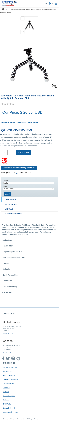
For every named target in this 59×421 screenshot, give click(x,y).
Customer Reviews (13, 214)
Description (10, 199)
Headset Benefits (8, 384)
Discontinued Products (10, 412)
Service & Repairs (9, 396)
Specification (11, 204)
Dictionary (6, 388)
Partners (6, 392)
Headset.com (21, 419)
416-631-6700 (7, 352)
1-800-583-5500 (8, 334)
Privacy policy (7, 371)
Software (6, 400)
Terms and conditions (10, 367)
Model (5, 186)
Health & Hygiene (9, 375)
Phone (5, 181)
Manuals (9, 209)
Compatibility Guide (9, 408)
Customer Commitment (11, 379)
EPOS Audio (7, 404)
